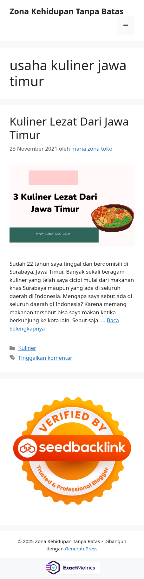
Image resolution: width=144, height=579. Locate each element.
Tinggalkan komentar (45, 357)
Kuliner (27, 347)
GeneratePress (81, 548)
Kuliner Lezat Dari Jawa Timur (69, 128)
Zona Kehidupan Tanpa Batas (67, 11)
